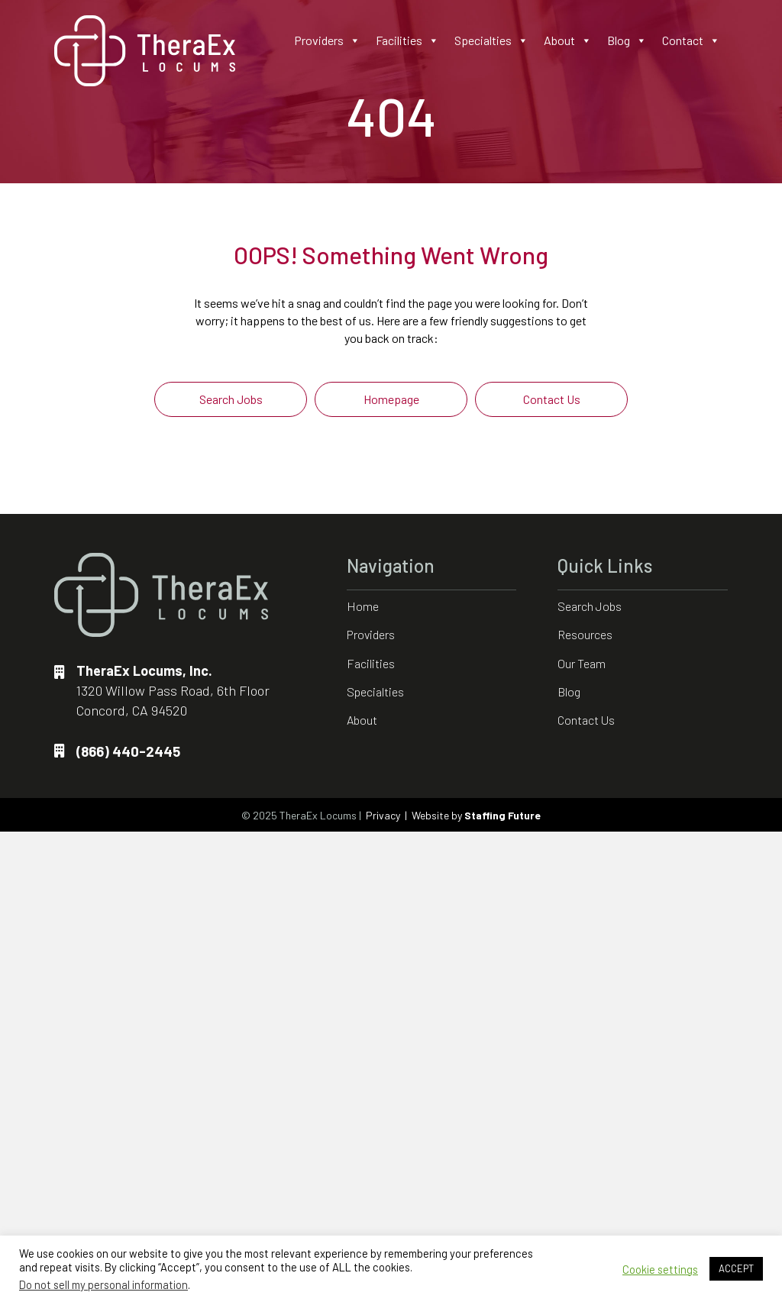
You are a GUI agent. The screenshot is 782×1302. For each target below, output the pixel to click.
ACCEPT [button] (736, 1268)
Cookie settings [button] (660, 1269)
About (568, 40)
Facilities (407, 40)
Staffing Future (502, 815)
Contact (691, 40)
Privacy (383, 815)
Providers (327, 40)
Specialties (491, 40)
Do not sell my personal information (103, 1284)
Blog (627, 40)
